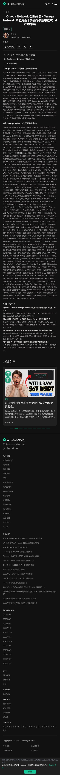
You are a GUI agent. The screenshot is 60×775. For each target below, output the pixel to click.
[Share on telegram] (13, 448)
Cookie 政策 (7, 750)
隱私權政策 (35, 746)
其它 (4, 730)
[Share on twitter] (4, 448)
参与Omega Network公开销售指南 (20, 59)
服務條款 (6, 746)
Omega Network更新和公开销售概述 (21, 55)
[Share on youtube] (17, 448)
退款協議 (34, 750)
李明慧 (13, 34)
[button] (49, 3)
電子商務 (8, 399)
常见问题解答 (12, 63)
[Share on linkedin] (8, 448)
